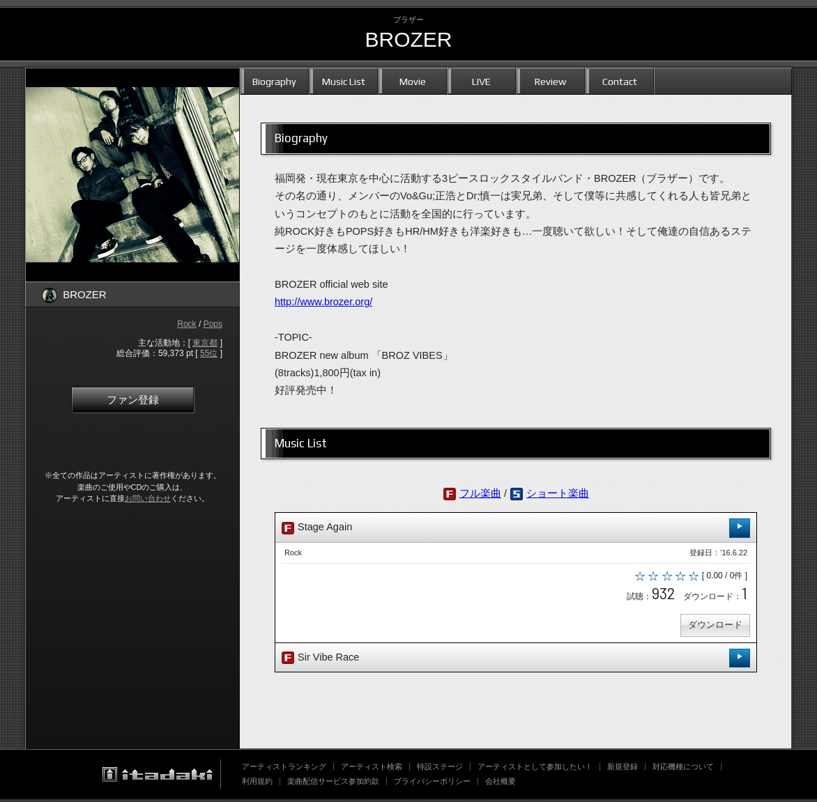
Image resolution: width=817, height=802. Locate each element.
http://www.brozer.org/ (323, 301)
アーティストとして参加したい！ (535, 769)
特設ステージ (440, 769)
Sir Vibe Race (516, 660)
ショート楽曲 (557, 493)
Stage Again (516, 527)
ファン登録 (133, 400)
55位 (208, 353)
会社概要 (500, 784)
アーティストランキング (284, 769)
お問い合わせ (148, 498)
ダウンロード (714, 627)
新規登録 (622, 769)
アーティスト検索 (371, 769)
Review (550, 81)
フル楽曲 (480, 493)
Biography (274, 81)
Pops (213, 324)
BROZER (408, 39)
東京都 (204, 343)
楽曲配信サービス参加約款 (333, 784)
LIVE (481, 81)
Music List (343, 81)
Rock (186, 324)
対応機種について (683, 769)
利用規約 (257, 784)
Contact (619, 81)
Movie (412, 81)
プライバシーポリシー (432, 784)
